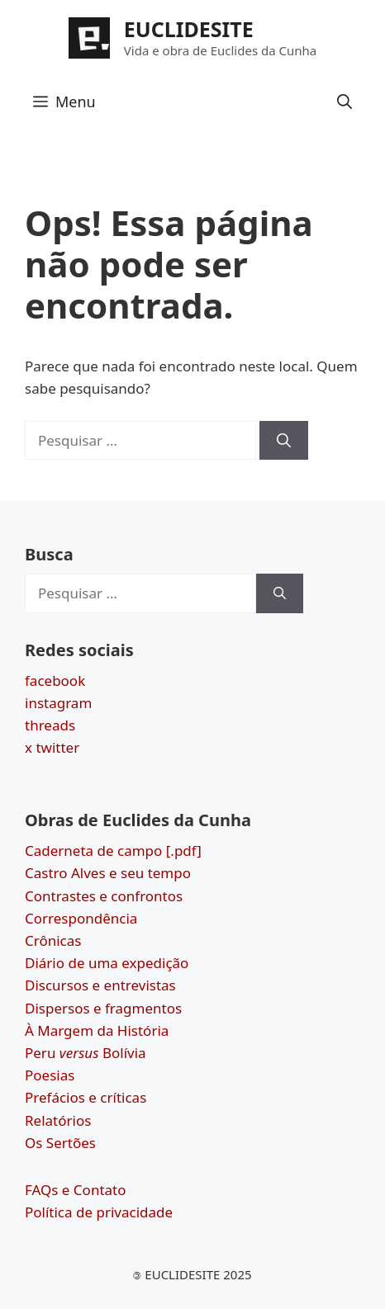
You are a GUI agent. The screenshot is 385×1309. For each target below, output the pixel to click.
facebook (55, 680)
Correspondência (81, 918)
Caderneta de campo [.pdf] (113, 850)
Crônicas (53, 940)
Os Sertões (60, 1142)
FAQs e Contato (75, 1189)
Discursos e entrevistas (100, 985)
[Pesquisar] (283, 441)
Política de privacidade (99, 1212)
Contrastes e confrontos (104, 895)
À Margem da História (97, 1030)
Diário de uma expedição (106, 962)
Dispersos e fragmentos (103, 1008)
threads (50, 725)
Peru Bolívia (85, 1052)
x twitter (52, 747)
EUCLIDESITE (189, 29)
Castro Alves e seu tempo (108, 872)
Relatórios (58, 1120)
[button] (344, 101)
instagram (58, 702)
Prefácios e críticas (85, 1097)
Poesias (49, 1075)
